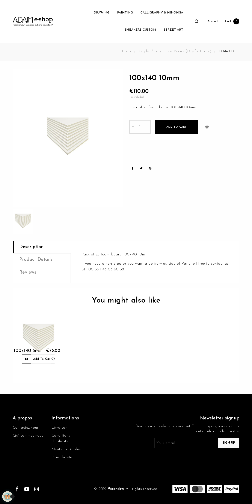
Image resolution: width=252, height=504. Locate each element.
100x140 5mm (25, 355)
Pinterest (150, 168)
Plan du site (61, 457)
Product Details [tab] (36, 259)
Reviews (27, 272)
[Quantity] (140, 127)
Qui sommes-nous (28, 436)
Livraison (59, 428)
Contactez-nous (26, 428)
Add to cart (176, 127)
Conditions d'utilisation (61, 438)
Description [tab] (31, 247)
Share (132, 168)
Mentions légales (66, 449)
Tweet (141, 168)
